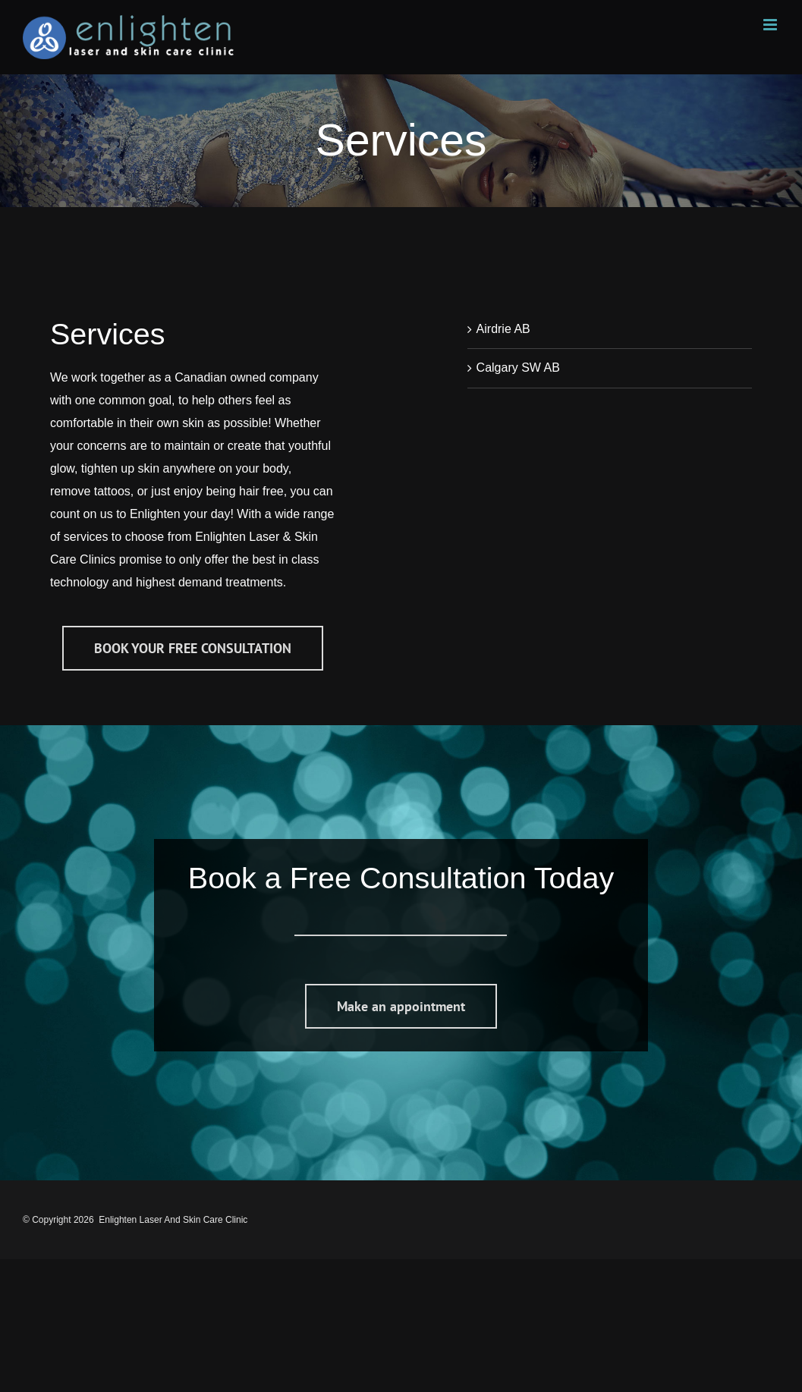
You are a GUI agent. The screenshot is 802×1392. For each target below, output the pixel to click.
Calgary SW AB (518, 367)
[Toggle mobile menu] (771, 25)
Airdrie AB (503, 328)
